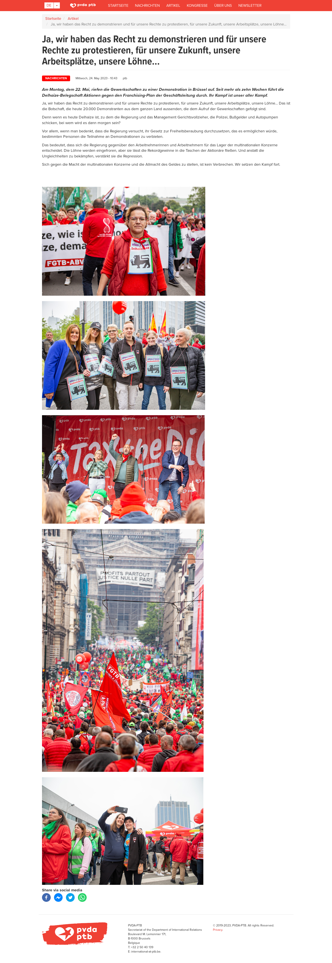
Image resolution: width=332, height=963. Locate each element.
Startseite (118, 5)
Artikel (173, 5)
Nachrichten (147, 5)
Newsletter (249, 5)
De (49, 5)
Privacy (217, 930)
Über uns (223, 5)
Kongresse (197, 5)
